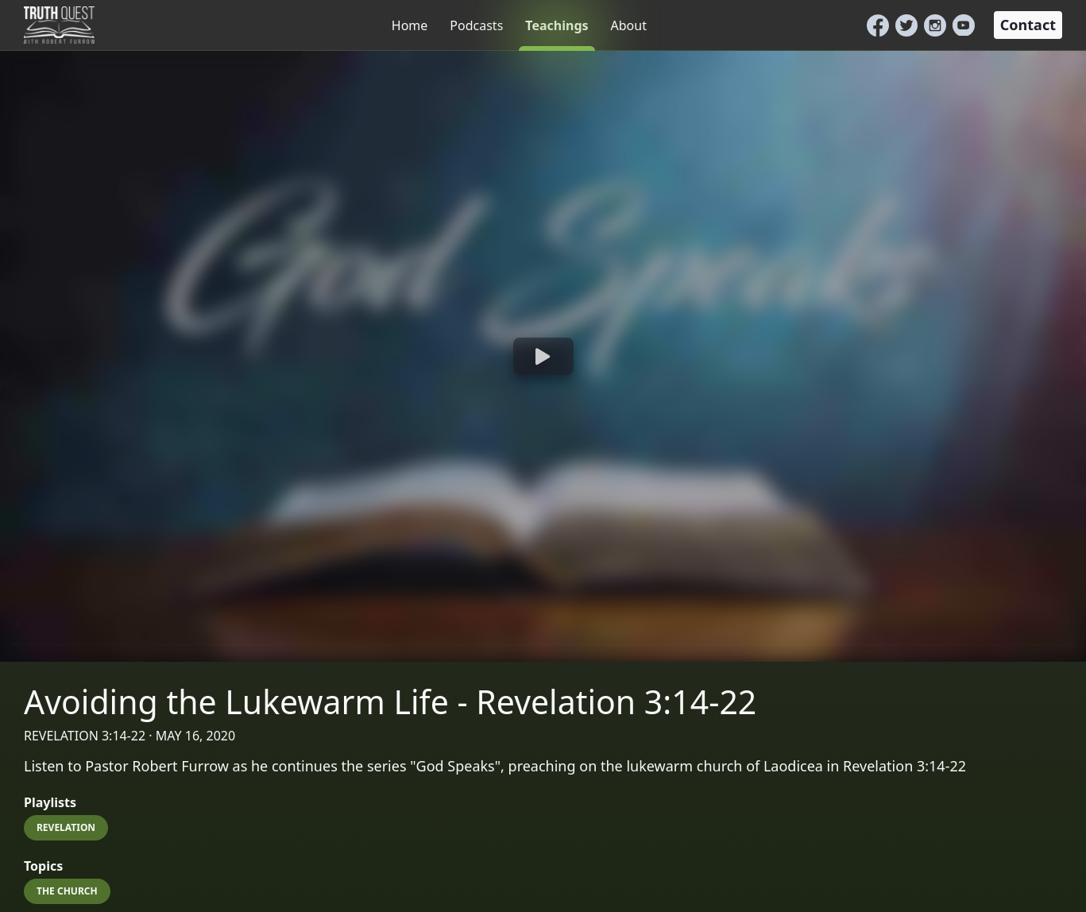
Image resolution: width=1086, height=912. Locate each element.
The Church (67, 891)
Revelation (66, 827)
